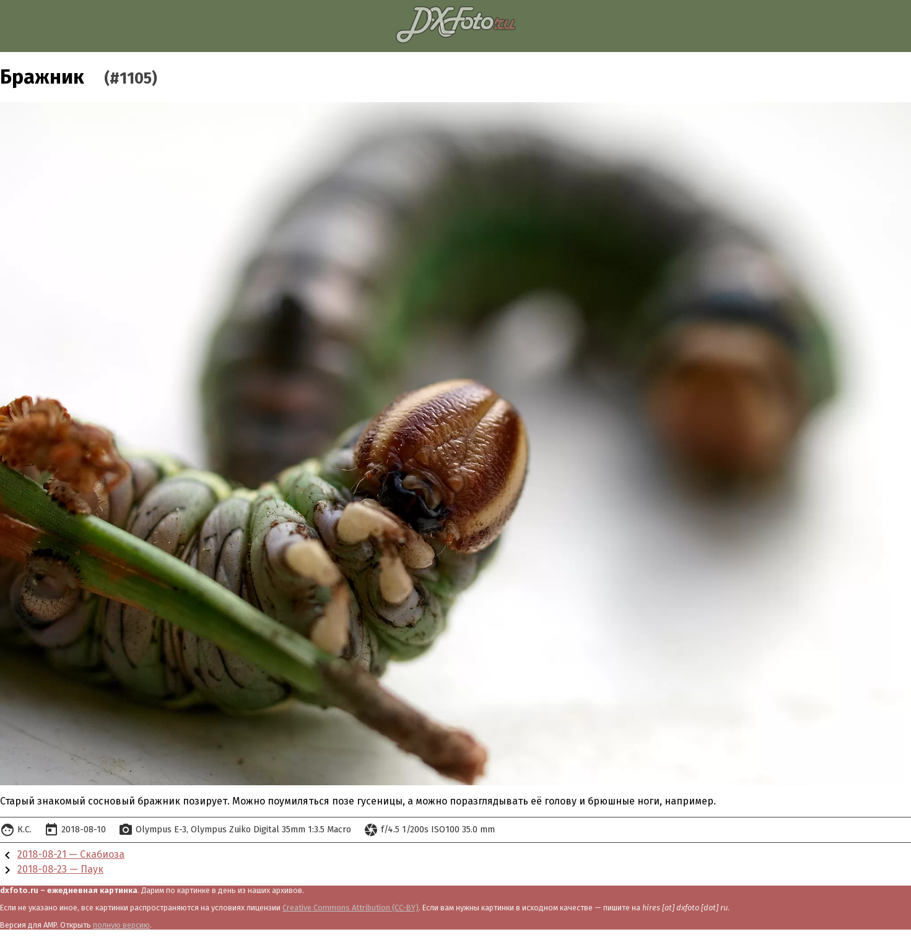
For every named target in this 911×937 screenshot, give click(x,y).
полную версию (121, 925)
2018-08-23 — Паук (60, 869)
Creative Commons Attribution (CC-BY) (350, 907)
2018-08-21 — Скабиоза (70, 854)
